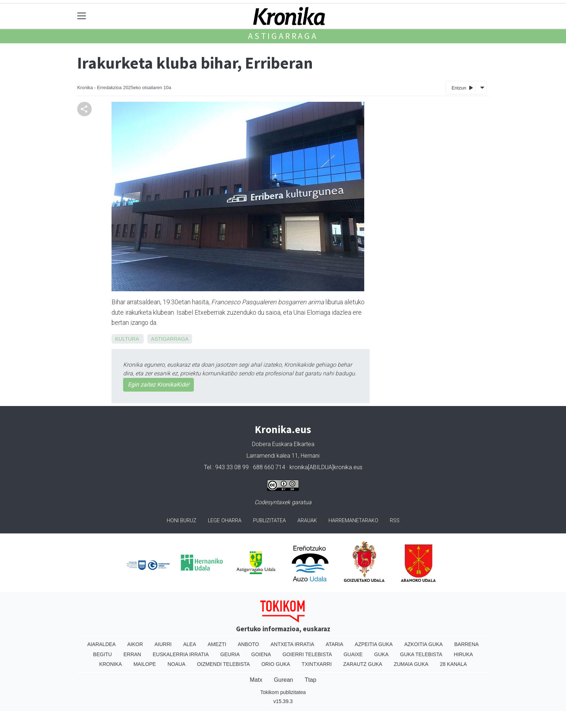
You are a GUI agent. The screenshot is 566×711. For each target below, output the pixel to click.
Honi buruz (181, 521)
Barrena (466, 644)
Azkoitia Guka (423, 644)
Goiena (261, 654)
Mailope (145, 664)
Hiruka (463, 654)
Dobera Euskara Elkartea (283, 444)
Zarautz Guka (362, 664)
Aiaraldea (101, 644)
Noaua (176, 664)
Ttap (310, 680)
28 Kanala (453, 664)
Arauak (307, 521)
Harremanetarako (353, 521)
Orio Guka (275, 664)
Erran (132, 654)
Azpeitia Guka (374, 644)
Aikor (135, 644)
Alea (189, 644)
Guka (381, 654)
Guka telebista (421, 654)
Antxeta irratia (292, 644)
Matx (256, 680)
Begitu (102, 654)
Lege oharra (224, 521)
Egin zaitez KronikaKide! (158, 384)
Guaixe (353, 654)
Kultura (127, 339)
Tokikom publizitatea (283, 692)
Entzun (462, 87)
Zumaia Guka (411, 664)
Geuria (230, 654)
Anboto (248, 644)
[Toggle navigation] (82, 16)
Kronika (110, 664)
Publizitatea (269, 521)
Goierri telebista (307, 654)
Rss (395, 521)
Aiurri (162, 644)
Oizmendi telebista (223, 664)
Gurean (283, 680)
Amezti (217, 644)
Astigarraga (283, 36)
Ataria (334, 644)
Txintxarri (317, 664)
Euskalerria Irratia (181, 654)
